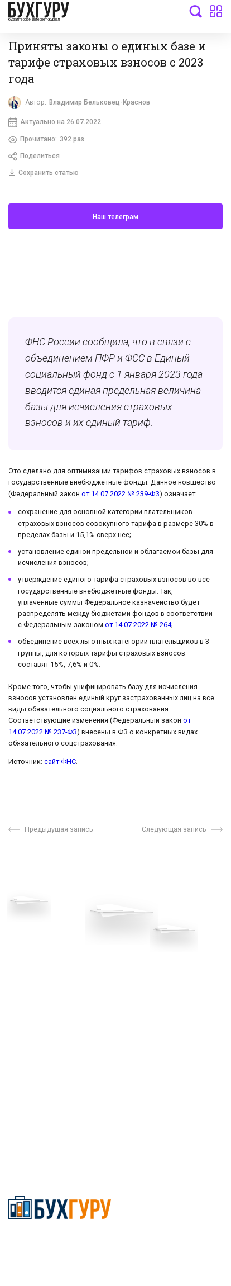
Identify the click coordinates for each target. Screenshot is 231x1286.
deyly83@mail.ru (48, 1127)
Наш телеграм (115, 219)
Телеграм (26, 968)
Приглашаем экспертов (51, 950)
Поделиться (34, 157)
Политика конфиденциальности (61, 1245)
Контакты (26, 984)
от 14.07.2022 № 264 (138, 627)
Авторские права (40, 1034)
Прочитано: (47, 141)
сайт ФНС (60, 764)
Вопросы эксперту (41, 933)
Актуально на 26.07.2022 (55, 123)
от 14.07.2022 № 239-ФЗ (120, 496)
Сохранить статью (44, 174)
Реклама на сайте (41, 1017)
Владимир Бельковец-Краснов (101, 103)
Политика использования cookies (162, 996)
